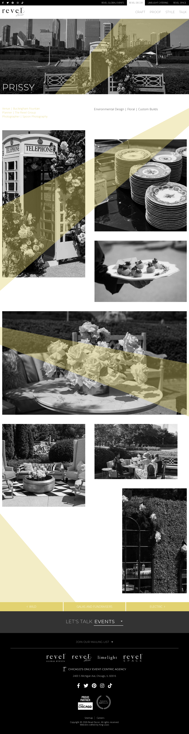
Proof (155, 12)
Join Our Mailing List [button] (94, 642)
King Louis (104, 724)
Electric (157, 606)
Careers (100, 718)
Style (170, 12)
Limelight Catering (158, 2)
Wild (31, 606)
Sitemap (89, 718)
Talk (183, 12)
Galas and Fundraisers (94, 607)
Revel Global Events (113, 2)
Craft (140, 12)
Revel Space (179, 2)
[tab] (94, 642)
